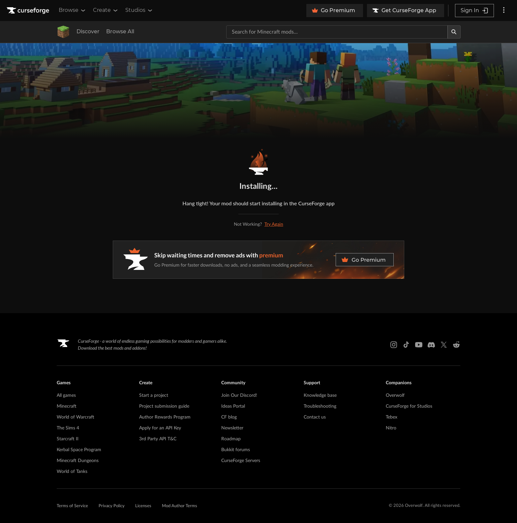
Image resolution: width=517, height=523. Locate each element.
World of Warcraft (75, 417)
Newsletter (232, 428)
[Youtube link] (419, 345)
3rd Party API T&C (157, 439)
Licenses (143, 506)
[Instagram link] (394, 345)
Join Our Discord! (239, 395)
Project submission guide (164, 406)
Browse (72, 10)
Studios (139, 10)
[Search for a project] (337, 32)
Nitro (391, 428)
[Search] (454, 32)
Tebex (391, 417)
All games (66, 395)
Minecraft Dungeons (78, 460)
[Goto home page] (29, 10)
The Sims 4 (68, 428)
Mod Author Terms (179, 506)
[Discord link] (431, 345)
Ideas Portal (233, 406)
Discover (88, 31)
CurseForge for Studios (409, 406)
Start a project (153, 395)
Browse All (120, 31)
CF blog (229, 417)
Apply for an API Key (160, 428)
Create (106, 10)
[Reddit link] (456, 345)
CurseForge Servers (240, 460)
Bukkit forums (235, 450)
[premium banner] (258, 260)
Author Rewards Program (165, 417)
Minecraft (66, 406)
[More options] (503, 10)
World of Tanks (72, 471)
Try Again (273, 224)
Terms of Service (72, 506)
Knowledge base (320, 395)
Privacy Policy (112, 506)
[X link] (444, 345)
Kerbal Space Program (79, 450)
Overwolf (395, 395)
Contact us (315, 417)
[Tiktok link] (406, 345)
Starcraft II (67, 439)
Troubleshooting (320, 406)
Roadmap (231, 439)
